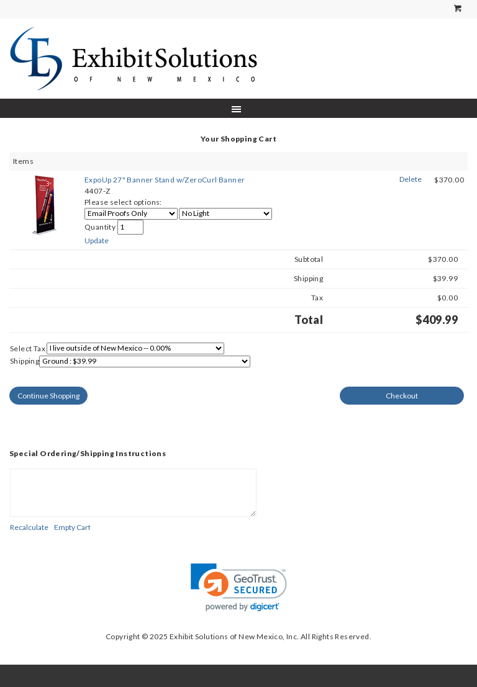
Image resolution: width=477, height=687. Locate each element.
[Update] (96, 240)
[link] (239, 587)
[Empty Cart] (72, 527)
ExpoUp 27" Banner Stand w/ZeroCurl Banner (164, 179)
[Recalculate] (29, 527)
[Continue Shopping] (48, 396)
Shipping (24, 361)
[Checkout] (402, 396)
